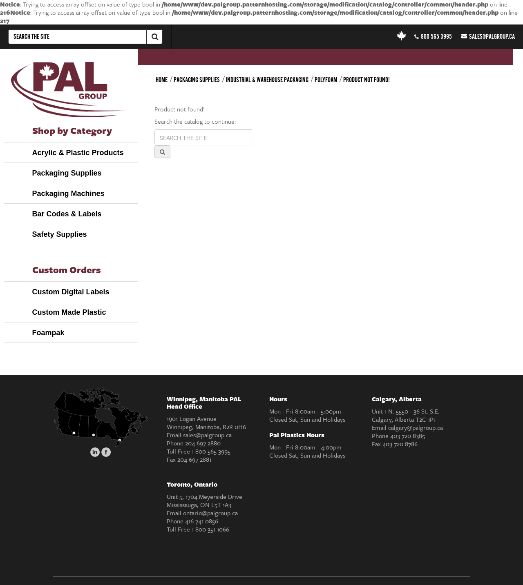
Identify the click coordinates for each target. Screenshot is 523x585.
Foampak (48, 333)
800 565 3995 (433, 37)
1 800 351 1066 (210, 529)
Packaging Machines (68, 193)
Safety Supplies (59, 234)
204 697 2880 (203, 442)
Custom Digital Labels (71, 292)
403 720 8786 (400, 443)
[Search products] (203, 137)
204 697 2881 (194, 459)
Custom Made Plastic (69, 312)
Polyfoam (326, 80)
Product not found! (366, 80)
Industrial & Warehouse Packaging (267, 80)
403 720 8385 (407, 435)
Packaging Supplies (67, 173)
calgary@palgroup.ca (415, 427)
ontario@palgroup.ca (210, 512)
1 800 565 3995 (211, 451)
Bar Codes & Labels (67, 214)
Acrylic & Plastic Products (78, 153)
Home (162, 80)
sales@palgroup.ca (488, 37)
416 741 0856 (201, 520)
